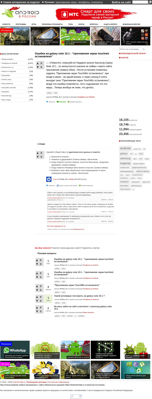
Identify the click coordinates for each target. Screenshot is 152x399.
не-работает (124, 178)
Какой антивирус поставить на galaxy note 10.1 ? (79, 296)
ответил (56, 179)
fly (144, 149)
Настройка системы (9, 88)
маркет (127, 175)
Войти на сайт (121, 2)
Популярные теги (131, 141)
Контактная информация (58, 382)
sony (134, 159)
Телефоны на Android (9, 63)
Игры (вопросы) (7, 83)
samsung (125, 158)
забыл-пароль (142, 171)
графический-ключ (139, 167)
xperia (147, 159)
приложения (63, 2)
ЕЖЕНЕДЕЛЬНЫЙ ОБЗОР (133, 53)
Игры (34, 24)
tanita (71, 179)
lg (135, 154)
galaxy (49, 93)
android (70, 316)
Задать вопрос (110, 24)
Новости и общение (9, 71)
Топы (70, 24)
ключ (121, 175)
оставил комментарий (54, 198)
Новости (6, 24)
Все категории (10, 54)
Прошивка (5, 92)
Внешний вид (6, 96)
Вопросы (94, 24)
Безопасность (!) (7, 67)
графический (124, 167)
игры (74, 2)
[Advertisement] (57, 121)
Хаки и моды (6, 100)
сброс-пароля (125, 189)
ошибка (133, 178)
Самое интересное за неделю (21, 2)
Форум (81, 24)
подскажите (135, 182)
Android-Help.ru (19, 382)
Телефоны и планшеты (52, 24)
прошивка (124, 186)
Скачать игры (6, 79)
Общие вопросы (7, 59)
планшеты (97, 2)
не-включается (137, 175)
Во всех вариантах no (56, 226)
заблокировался (126, 171)
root (140, 154)
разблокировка (136, 185)
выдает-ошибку (138, 163)
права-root (146, 182)
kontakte (81, 316)
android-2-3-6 (137, 149)
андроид (125, 163)
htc (131, 154)
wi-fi (140, 159)
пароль (139, 178)
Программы (21, 24)
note (55, 93)
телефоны (84, 2)
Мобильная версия (131, 24)
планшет (124, 181)
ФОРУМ (124, 57)
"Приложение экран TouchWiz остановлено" (77, 285)
